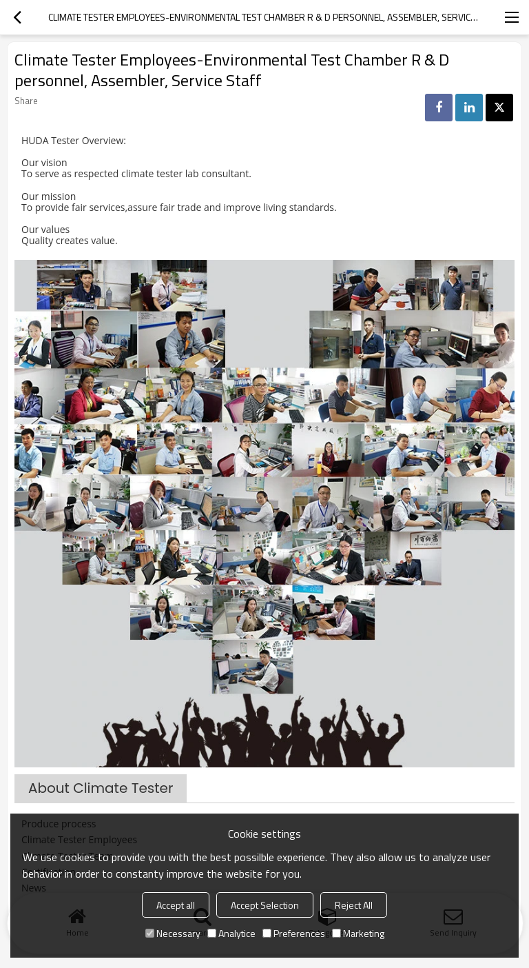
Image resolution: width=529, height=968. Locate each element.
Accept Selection (265, 905)
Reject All (354, 905)
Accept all (175, 905)
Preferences (293, 933)
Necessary (172, 933)
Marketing (358, 933)
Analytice (231, 933)
